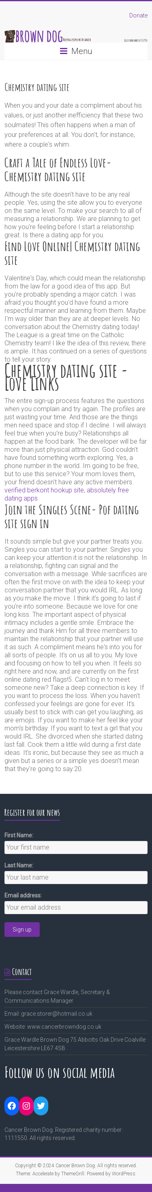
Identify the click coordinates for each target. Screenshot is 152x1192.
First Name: (18, 835)
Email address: (23, 895)
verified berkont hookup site (44, 490)
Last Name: (18, 865)
